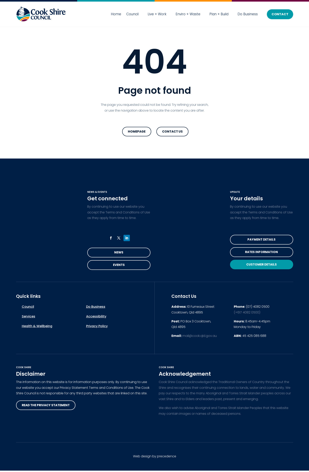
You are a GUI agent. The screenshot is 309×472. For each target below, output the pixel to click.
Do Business (248, 14)
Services (28, 317)
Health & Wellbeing (37, 327)
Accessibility (96, 317)
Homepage (136, 131)
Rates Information (261, 253)
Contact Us (172, 131)
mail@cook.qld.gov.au (200, 337)
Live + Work (157, 14)
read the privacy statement (47, 406)
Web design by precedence (154, 457)
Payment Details (261, 240)
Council (132, 14)
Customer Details (261, 266)
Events (119, 266)
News (119, 253)
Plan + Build (218, 14)
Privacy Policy (97, 327)
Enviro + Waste (188, 14)
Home (116, 14)
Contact (280, 14)
